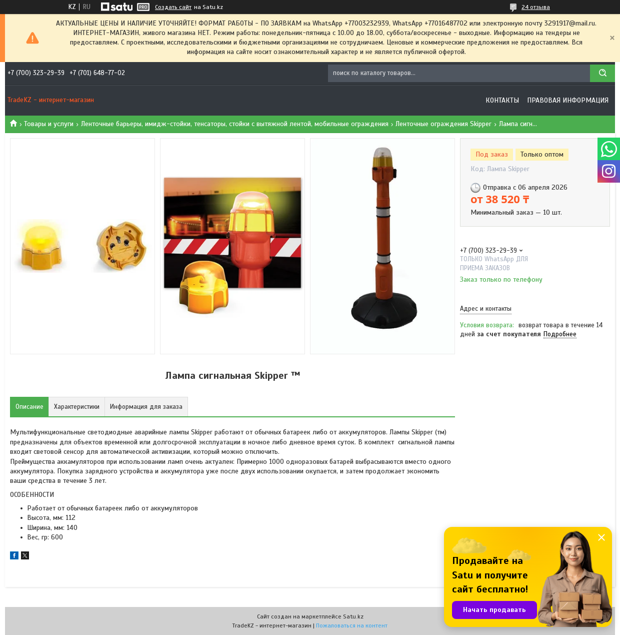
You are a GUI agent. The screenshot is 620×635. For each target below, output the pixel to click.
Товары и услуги (49, 124)
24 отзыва (536, 7)
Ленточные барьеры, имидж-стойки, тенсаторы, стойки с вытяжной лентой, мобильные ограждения (234, 124)
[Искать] (602, 73)
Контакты (502, 100)
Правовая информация (567, 100)
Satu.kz (353, 616)
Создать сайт (173, 7)
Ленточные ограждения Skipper (444, 124)
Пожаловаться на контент (352, 625)
